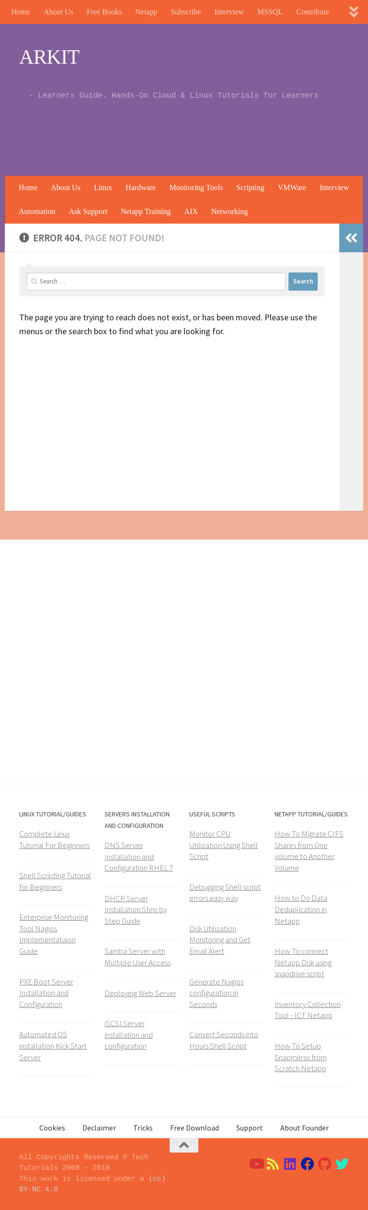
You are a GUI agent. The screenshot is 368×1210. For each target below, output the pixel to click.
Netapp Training (146, 211)
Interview (229, 12)
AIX (190, 211)
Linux (103, 187)
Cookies (52, 1127)
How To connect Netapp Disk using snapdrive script (303, 962)
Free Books (104, 12)
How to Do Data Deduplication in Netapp (301, 909)
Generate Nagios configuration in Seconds (216, 992)
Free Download (194, 1127)
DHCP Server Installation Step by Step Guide (135, 909)
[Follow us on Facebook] (307, 1164)
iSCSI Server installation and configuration (128, 1034)
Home (21, 12)
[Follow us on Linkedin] (290, 1164)
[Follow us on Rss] (273, 1164)
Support (249, 1127)
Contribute (312, 12)
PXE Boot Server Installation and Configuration (46, 992)
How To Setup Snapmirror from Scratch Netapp (301, 1057)
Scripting (250, 187)
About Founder (304, 1127)
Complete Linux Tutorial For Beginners (54, 839)
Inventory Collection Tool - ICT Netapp (308, 1010)
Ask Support (88, 211)
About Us (58, 12)
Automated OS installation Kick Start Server (53, 1045)
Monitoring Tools (196, 187)
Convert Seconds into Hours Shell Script (223, 1040)
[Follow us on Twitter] (342, 1164)
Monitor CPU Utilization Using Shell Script (223, 844)
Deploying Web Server (140, 993)
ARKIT (49, 57)
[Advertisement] (174, 136)
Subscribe (186, 12)
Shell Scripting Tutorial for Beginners (55, 881)
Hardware (141, 187)
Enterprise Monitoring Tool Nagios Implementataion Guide (53, 934)
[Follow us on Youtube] (256, 1164)
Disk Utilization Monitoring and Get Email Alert (220, 939)
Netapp (146, 12)
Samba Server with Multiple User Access (137, 957)
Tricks (143, 1127)
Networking (229, 211)
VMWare (292, 187)
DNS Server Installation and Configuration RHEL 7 (138, 856)
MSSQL (270, 12)
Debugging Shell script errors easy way (225, 893)
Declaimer (99, 1127)
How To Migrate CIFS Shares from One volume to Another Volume (309, 850)
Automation (37, 211)
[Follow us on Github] (325, 1164)
